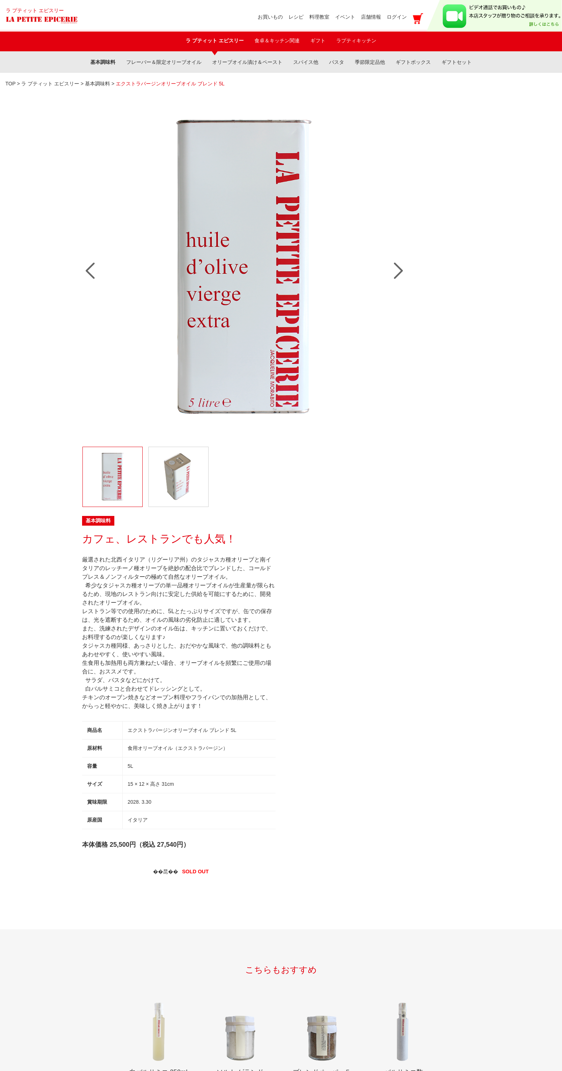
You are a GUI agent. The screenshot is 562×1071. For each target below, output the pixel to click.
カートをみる (202, 1002)
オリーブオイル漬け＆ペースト (247, 62)
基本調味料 (102, 62)
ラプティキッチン (356, 40)
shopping (197, 882)
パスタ (336, 62)
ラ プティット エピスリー (215, 40)
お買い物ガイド (205, 899)
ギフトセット (457, 62)
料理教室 (99, 882)
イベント (99, 899)
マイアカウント (205, 916)
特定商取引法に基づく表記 (219, 985)
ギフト (317, 40)
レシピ (96, 916)
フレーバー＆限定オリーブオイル (163, 62)
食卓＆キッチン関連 (277, 40)
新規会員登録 (202, 933)
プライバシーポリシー (213, 968)
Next (267, 205)
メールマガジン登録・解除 (219, 951)
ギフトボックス (413, 62)
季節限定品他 (370, 62)
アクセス (307, 1021)
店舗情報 (99, 933)
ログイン (397, 17)
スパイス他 (305, 62)
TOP (10, 83)
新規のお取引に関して (116, 976)
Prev (90, 205)
